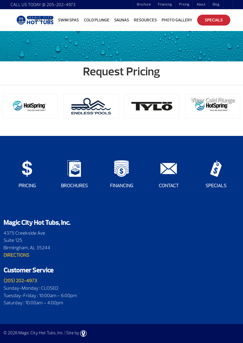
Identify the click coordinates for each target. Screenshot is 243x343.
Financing (165, 4)
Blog (216, 4)
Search (228, 4)
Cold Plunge (96, 20)
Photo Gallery (177, 20)
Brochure (144, 4)
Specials (214, 20)
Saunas (121, 20)
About (200, 4)
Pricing (184, 4)
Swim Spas (68, 20)
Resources (145, 20)
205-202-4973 (60, 4)
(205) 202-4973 (20, 280)
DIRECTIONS (16, 255)
